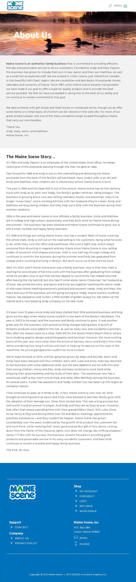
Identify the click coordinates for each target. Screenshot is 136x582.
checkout (87, 496)
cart (83, 501)
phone (85, 544)
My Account (89, 491)
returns (86, 506)
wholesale (88, 511)
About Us (22, 538)
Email (84, 538)
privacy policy (26, 543)
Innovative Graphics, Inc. (94, 574)
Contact (21, 527)
